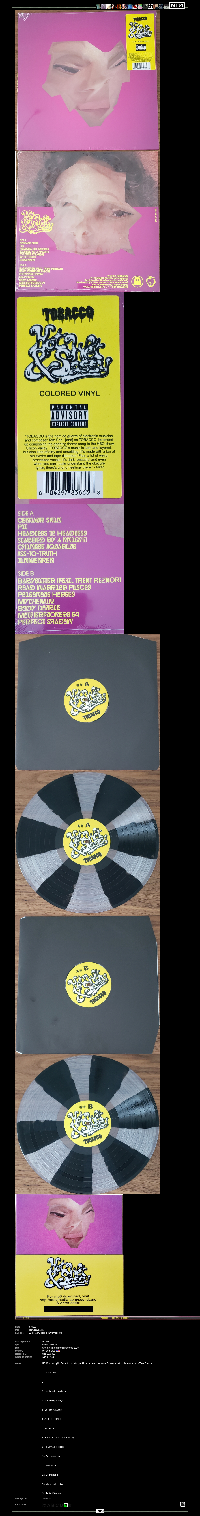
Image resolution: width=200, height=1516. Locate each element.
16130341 (47, 1498)
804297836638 (49, 1344)
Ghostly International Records (57, 1348)
